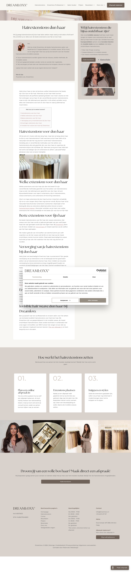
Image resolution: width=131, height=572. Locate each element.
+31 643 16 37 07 (101, 514)
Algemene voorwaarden (87, 545)
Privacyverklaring (72, 545)
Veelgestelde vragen (48, 528)
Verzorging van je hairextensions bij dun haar (35, 120)
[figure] (98, 75)
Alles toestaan (93, 300)
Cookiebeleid (60, 545)
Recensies (44, 523)
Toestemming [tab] (37, 277)
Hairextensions (40, 5)
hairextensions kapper (27, 208)
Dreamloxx (60, 224)
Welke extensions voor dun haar (31, 115)
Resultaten (89, 5)
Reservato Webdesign (70, 547)
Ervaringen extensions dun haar (31, 123)
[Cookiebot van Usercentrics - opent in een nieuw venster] (98, 270)
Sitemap (52, 545)
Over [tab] (94, 277)
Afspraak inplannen (108, 537)
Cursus (43, 516)
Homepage (44, 512)
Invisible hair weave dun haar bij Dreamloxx (35, 125)
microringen (40, 227)
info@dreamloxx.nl (102, 512)
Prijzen (81, 5)
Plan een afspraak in (55, 327)
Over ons (100, 5)
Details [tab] (65, 277)
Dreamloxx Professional (55, 5)
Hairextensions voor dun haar (30, 113)
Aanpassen (65, 300)
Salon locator (71, 5)
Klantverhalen (105, 59)
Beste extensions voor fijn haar (30, 118)
